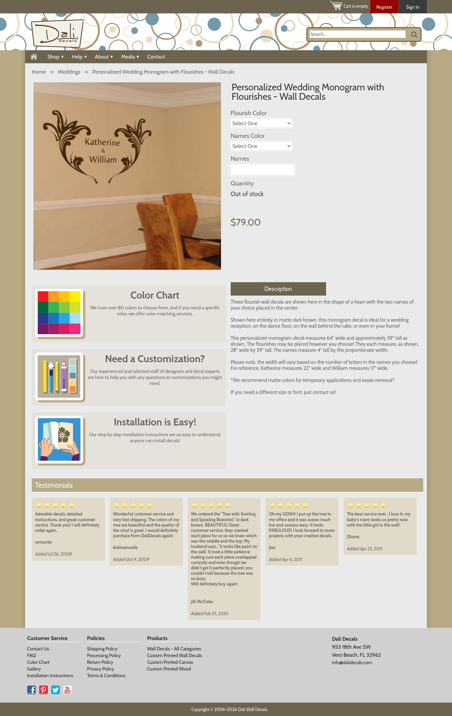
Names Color (248, 136)
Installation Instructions (50, 675)
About (104, 57)
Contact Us (38, 649)
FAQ (31, 655)
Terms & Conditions (106, 675)
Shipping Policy (102, 649)
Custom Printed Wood (169, 669)
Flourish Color (249, 113)
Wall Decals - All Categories (174, 649)
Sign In (413, 7)
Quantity (242, 183)
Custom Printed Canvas (170, 662)
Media (130, 57)
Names (240, 158)
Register (384, 7)
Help (79, 57)
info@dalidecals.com (352, 662)
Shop (56, 57)
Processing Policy (104, 655)
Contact (156, 57)
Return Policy (100, 662)
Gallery (34, 669)
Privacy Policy (100, 669)
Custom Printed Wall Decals (174, 655)
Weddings (69, 72)
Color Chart (38, 662)
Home (39, 72)
